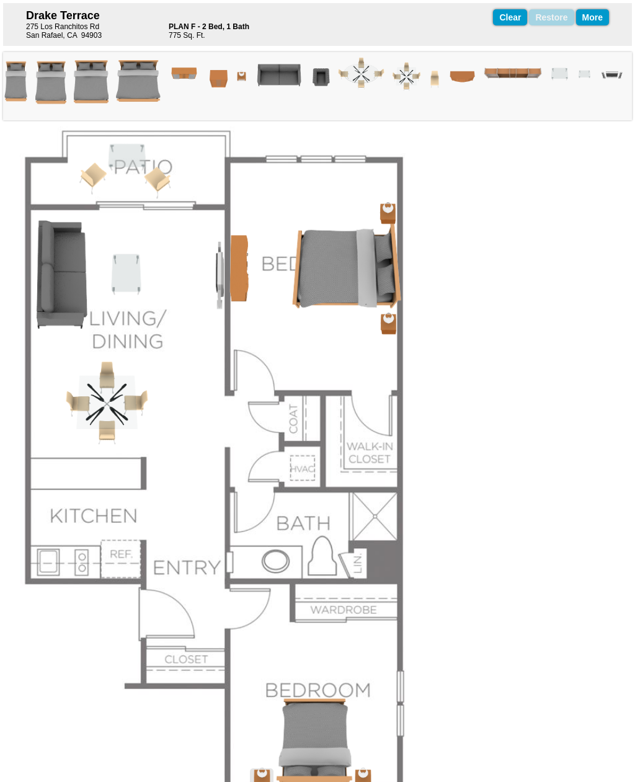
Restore (551, 17)
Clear (510, 17)
